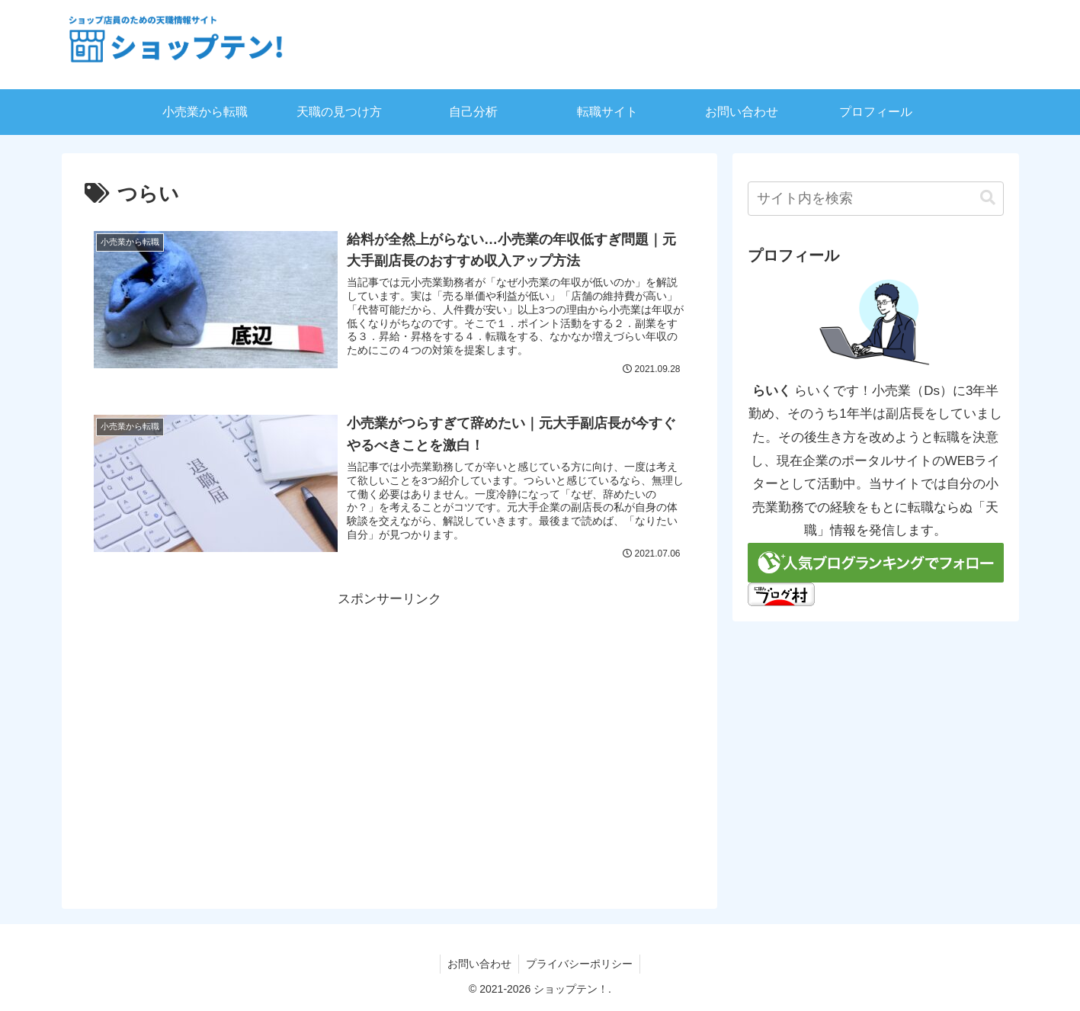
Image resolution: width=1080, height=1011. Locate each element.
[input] (876, 198)
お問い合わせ (479, 964)
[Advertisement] (389, 717)
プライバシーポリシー (580, 964)
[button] (987, 198)
